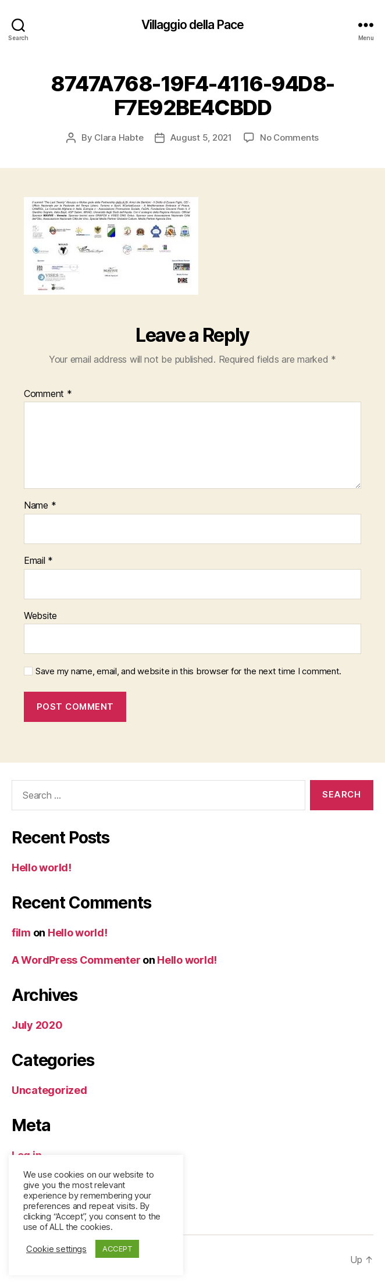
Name (40, 505)
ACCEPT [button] (117, 1248)
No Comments (289, 137)
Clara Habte (118, 137)
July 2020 (37, 1025)
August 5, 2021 (200, 137)
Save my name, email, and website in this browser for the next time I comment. (188, 671)
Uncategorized (49, 1090)
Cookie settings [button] (56, 1249)
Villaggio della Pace (192, 25)
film (21, 933)
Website (40, 616)
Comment (48, 394)
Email (38, 561)
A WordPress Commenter (76, 960)
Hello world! (42, 867)
